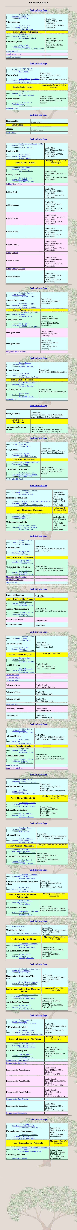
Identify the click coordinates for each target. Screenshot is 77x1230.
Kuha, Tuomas (24, 475)
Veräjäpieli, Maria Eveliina (16, 368)
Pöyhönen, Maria (26, 969)
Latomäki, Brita (26, 332)
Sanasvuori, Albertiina (29, 826)
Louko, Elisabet (19, 393)
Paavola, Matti (25, 953)
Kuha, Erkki (24, 49)
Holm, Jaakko (11, 141)
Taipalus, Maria (26, 182)
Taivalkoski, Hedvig (28, 480)
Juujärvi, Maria (19, 708)
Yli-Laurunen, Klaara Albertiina (26, 988)
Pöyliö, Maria (25, 675)
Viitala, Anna (18, 112)
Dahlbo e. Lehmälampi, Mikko (31, 152)
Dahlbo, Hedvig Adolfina (15, 281)
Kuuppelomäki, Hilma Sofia (16, 1178)
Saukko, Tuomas (25, 178)
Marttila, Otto (19, 981)
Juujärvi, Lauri (26, 706)
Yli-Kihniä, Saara (20, 29)
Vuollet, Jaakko (26, 15)
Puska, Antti (24, 164)
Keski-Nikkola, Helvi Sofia (24, 1042)
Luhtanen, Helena (20, 647)
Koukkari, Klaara (26, 520)
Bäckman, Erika (25, 545)
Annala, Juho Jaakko (13, 61)
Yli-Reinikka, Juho (27, 497)
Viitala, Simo (25, 27)
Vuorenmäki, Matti (20, 487)
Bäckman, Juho (18, 404)
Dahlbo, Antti (18, 155)
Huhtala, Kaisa (25, 88)
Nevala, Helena (25, 783)
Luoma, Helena (25, 168)
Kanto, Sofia (18, 415)
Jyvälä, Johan (18, 696)
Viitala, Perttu (26, 110)
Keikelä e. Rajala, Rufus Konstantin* (35, 527)
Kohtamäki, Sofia (20, 319)
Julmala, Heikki (12, 807)
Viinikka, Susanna (27, 194)
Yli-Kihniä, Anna (26, 31)
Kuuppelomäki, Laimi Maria (16, 1128)
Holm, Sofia (17, 781)
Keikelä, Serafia (20, 529)
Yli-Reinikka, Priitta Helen (25, 499)
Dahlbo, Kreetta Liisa (14, 197)
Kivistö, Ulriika (26, 943)
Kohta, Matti (24, 339)
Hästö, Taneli (25, 380)
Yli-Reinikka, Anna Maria (23, 1095)
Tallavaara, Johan (12, 718)
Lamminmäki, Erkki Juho (29, 965)
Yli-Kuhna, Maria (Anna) (29, 343)
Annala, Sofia (18, 861)
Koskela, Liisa (25, 114)
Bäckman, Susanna (26, 406)
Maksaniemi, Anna (26, 771)
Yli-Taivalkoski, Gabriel (15, 504)
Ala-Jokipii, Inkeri (28, 41)
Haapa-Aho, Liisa (20, 192)
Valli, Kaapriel (19, 466)
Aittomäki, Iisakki (21, 1217)
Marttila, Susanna (27, 102)
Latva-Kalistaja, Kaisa (22, 86)
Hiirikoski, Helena (27, 851)
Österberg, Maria (20, 341)
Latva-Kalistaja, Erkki (29, 84)
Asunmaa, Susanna (26, 384)
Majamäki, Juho (12, 614)
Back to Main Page (38, 10)
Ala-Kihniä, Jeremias (21, 849)
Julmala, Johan (19, 769)
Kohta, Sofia (18, 835)
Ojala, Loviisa (25, 1030)
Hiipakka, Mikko (26, 822)
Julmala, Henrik (19, 877)
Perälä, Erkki (18, 100)
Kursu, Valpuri (19, 684)
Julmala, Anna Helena (14, 810)
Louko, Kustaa (25, 541)
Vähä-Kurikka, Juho (27, 401)
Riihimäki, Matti (12, 117)
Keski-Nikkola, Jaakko (29, 1040)
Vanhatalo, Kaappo (20, 39)
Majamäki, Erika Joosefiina (16, 609)
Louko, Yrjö (24, 391)
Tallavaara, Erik (20, 673)
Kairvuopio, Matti (27, 671)
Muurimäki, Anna (26, 501)
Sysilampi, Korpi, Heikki (30, 1026)
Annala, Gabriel (12, 55)
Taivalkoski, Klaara (21, 477)
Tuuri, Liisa (24, 957)
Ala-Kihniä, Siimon (27, 847)
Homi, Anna (24, 19)
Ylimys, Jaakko (19, 308)
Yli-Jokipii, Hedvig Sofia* (31, 1219)
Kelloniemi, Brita (27, 686)
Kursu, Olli (24, 682)
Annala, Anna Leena (13, 58)
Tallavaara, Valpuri (13, 715)
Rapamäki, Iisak (19, 824)
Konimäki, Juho (12, 420)
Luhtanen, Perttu (26, 645)
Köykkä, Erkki (25, 98)
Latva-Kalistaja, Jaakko (29, 327)
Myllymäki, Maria (26, 417)
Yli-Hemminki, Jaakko (28, 516)
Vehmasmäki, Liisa (20, 967)
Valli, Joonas (25, 464)
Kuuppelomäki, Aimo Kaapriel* (18, 1125)
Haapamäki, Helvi (20, 1226)
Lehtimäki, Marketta (21, 51)
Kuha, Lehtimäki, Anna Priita (32, 53)
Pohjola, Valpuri (26, 157)
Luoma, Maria (24, 490)
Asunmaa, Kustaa (19, 382)
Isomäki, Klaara (26, 649)
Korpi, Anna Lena (26, 557)
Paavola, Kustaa (19, 955)
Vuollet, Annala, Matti (22, 75)
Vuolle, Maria (25, 468)
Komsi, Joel (24, 413)
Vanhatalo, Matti (26, 37)
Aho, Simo (23, 833)
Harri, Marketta (19, 166)
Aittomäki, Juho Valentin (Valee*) (34, 1215)
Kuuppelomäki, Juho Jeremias (17, 1164)
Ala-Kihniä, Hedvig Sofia (23, 1203)
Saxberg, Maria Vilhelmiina (31, 531)
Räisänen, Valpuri (27, 698)
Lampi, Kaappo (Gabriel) (29, 485)
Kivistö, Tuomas (19, 180)
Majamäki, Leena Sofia (14, 611)
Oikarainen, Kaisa (27, 710)
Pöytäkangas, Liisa (27, 837)
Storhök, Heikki (26, 767)
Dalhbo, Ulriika (12, 265)
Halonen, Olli (25, 694)
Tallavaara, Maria (12, 713)
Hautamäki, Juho (26, 190)
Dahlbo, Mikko (25, 939)
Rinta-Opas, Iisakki (21, 1028)
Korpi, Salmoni (19, 330)
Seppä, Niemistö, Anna (29, 396)
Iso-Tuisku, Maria (27, 1044)
